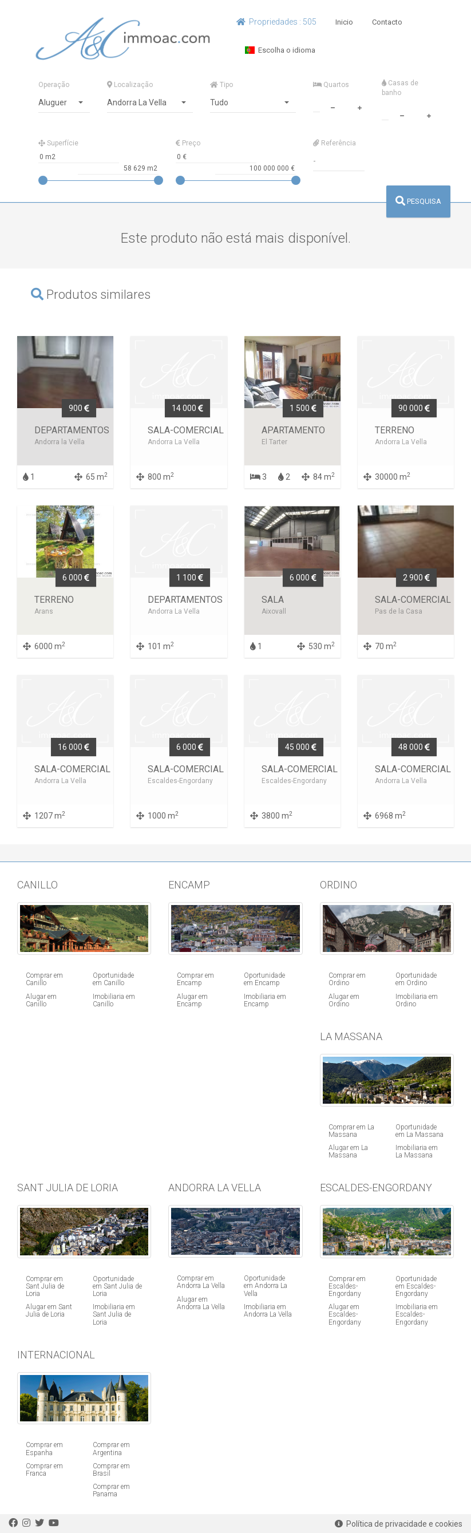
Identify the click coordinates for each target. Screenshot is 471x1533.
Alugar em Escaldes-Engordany (344, 1314)
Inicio (344, 22)
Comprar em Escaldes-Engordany (347, 1286)
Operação (53, 85)
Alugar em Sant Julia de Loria (49, 1310)
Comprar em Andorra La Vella (201, 1282)
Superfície (58, 143)
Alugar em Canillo (41, 1000)
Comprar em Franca (44, 1469)
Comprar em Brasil (111, 1469)
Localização (130, 85)
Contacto (387, 22)
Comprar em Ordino (347, 979)
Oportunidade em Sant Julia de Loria (117, 1286)
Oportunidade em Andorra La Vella (265, 1285)
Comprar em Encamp (195, 979)
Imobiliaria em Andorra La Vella (268, 1310)
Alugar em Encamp (192, 1000)
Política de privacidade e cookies (398, 1523)
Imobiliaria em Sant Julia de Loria (114, 1314)
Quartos (331, 85)
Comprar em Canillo (44, 979)
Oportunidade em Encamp (264, 979)
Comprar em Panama (111, 1490)
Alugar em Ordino (343, 1000)
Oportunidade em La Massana (419, 1131)
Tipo (221, 85)
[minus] (333, 106)
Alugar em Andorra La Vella (201, 1303)
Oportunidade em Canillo (113, 979)
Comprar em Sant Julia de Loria (45, 1286)
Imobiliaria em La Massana (416, 1151)
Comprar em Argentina (111, 1448)
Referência (334, 143)
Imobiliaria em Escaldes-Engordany (416, 1314)
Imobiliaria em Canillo (114, 1000)
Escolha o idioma (280, 50)
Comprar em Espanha (44, 1448)
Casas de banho (400, 88)
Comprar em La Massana (351, 1131)
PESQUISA (418, 201)
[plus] (360, 106)
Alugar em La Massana (348, 1151)
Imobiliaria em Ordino (416, 1000)
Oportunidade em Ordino (416, 979)
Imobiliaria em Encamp (265, 1000)
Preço (188, 143)
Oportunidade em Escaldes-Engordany (416, 1286)
